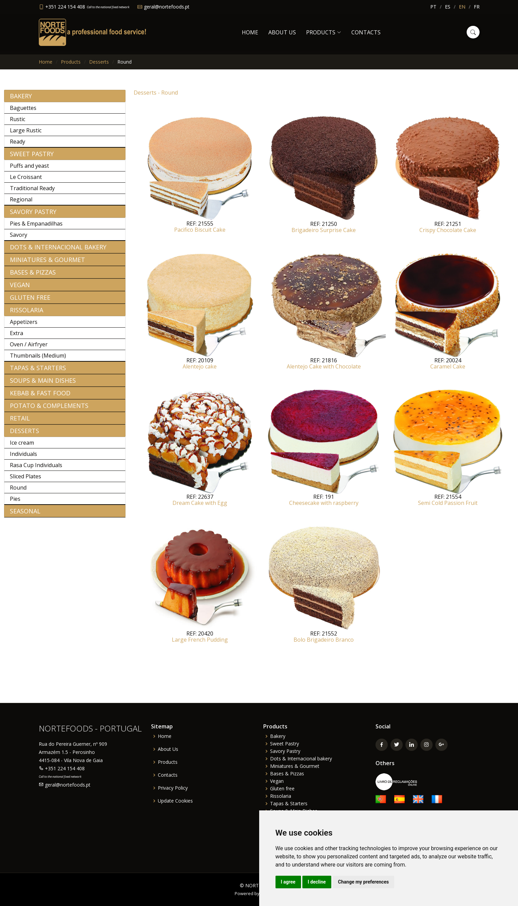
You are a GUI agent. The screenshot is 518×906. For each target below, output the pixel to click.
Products (71, 62)
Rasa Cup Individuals (36, 469)
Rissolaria (26, 314)
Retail (20, 422)
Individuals (23, 457)
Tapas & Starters (38, 371)
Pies (15, 502)
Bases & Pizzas (33, 276)
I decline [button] (317, 882)
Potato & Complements (49, 409)
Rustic (17, 123)
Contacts (366, 32)
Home (250, 32)
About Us (282, 32)
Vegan (20, 288)
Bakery (21, 100)
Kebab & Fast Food (40, 397)
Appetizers (23, 325)
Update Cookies (175, 800)
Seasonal (25, 515)
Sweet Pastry (32, 157)
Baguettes (23, 111)
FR (477, 6)
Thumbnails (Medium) (38, 359)
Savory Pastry (33, 215)
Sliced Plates (25, 480)
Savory (18, 238)
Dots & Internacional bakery (58, 251)
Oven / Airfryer (29, 348)
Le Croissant (26, 180)
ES (447, 6)
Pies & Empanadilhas (36, 227)
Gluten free (30, 301)
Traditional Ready (32, 192)
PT (433, 6)
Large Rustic (25, 134)
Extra (16, 337)
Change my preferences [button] (363, 882)
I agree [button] (288, 882)
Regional (21, 203)
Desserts (99, 62)
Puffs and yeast (29, 169)
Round (18, 491)
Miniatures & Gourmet (47, 263)
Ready (17, 145)
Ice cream (22, 446)
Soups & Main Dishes (43, 384)
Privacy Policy (173, 788)
